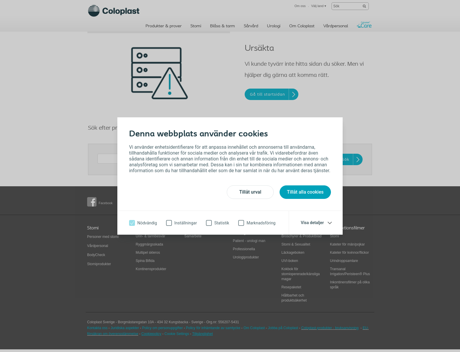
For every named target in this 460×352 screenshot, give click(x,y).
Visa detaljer (312, 222)
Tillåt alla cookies (305, 192)
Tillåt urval (250, 192)
